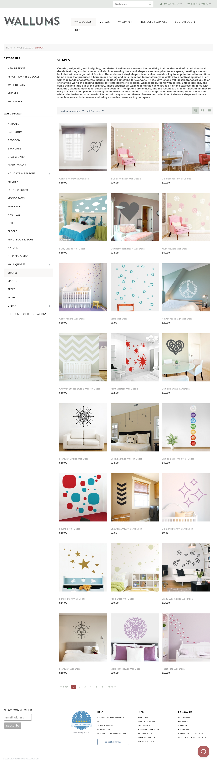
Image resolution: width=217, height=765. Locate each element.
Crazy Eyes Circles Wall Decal (177, 598)
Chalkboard (16, 157)
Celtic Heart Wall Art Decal (176, 388)
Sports (12, 281)
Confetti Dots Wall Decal (72, 318)
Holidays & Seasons (22, 173)
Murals (104, 21)
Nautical (14, 214)
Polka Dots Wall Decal (122, 598)
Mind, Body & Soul (20, 239)
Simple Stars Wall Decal (72, 598)
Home (9, 47)
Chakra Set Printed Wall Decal (178, 458)
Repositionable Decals (24, 76)
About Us (143, 717)
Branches (14, 148)
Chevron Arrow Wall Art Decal (127, 528)
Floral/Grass (17, 165)
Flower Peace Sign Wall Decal (177, 318)
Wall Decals (83, 21)
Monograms (16, 198)
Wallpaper (125, 21)
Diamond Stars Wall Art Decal (178, 528)
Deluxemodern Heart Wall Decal (128, 248)
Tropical (14, 297)
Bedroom (14, 140)
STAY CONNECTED (18, 710)
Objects (13, 223)
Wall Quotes (17, 264)
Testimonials (145, 725)
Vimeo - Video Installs (190, 733)
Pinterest (183, 729)
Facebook (183, 721)
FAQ (99, 721)
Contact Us (103, 729)
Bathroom (15, 132)
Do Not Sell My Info (113, 742)
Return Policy (146, 733)
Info (77, 30)
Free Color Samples (153, 21)
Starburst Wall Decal (70, 668)
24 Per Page (95, 111)
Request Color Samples (110, 717)
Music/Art (15, 206)
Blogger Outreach (148, 729)
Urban (12, 305)
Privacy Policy (146, 741)
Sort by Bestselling (72, 111)
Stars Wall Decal (119, 318)
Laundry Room (18, 190)
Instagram (184, 717)
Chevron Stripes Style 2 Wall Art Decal (79, 388)
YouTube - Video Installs (192, 737)
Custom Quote (185, 21)
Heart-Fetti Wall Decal (173, 668)
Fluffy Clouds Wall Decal (72, 248)
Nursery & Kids (18, 256)
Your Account (105, 725)
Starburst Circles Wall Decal (74, 458)
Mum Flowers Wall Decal (175, 248)
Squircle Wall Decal (69, 528)
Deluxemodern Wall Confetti (177, 178)
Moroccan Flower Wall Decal (126, 668)
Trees (11, 289)
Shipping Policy (146, 737)
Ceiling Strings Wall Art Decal (126, 458)
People (12, 231)
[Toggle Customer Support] (203, 751)
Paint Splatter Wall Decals (124, 388)
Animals (13, 123)
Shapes (13, 272)
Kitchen (13, 181)
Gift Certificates (147, 721)
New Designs (16, 68)
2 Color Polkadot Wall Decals (126, 178)
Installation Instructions (112, 733)
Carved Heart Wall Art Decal (74, 178)
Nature (13, 247)
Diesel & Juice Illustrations (27, 314)
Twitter (182, 725)
